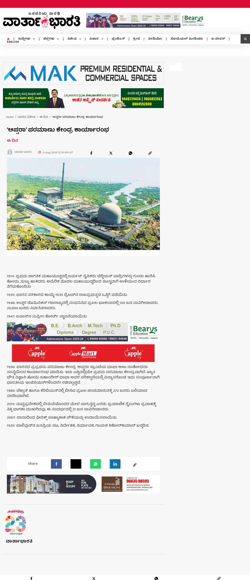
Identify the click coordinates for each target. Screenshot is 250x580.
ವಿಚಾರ (94, 39)
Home (10, 117)
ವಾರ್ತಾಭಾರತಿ (19, 541)
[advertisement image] (145, 20)
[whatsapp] (130, 153)
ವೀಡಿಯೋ (155, 39)
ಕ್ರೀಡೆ (136, 39)
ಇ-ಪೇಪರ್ (218, 39)
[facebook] (91, 153)
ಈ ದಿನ (44, 117)
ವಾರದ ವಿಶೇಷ (26, 117)
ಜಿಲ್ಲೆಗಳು (49, 39)
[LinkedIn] (115, 464)
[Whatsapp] (95, 464)
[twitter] (111, 153)
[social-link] (135, 465)
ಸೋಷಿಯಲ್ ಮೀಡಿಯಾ (186, 39)
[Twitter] (76, 464)
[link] (150, 153)
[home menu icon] (8, 39)
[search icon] (245, 39)
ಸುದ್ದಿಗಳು (25, 39)
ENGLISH (13, 42)
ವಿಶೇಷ (72, 39)
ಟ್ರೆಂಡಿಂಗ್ (118, 39)
